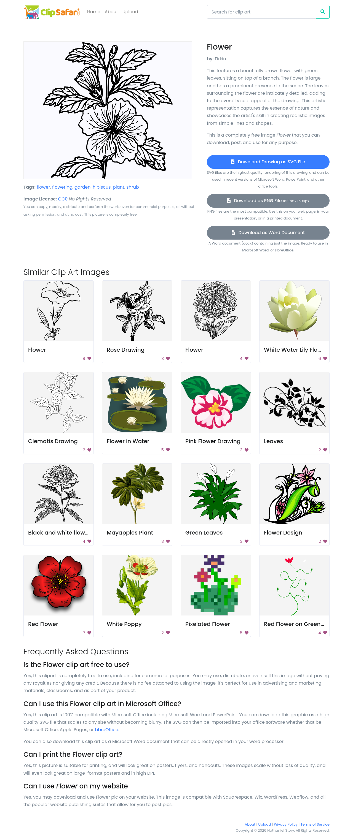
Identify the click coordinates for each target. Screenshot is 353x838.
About (111, 12)
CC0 (63, 199)
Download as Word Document (268, 232)
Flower (37, 350)
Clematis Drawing (53, 441)
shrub (132, 187)
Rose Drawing (126, 350)
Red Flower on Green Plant (300, 624)
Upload (130, 12)
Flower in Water (128, 441)
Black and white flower (59, 532)
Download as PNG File (268, 200)
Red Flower (43, 624)
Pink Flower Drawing (212, 441)
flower (43, 187)
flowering (62, 187)
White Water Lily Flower (296, 350)
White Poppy (124, 624)
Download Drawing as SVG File (268, 162)
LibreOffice (106, 729)
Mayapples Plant (130, 532)
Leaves (273, 441)
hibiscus (102, 187)
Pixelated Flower (207, 624)
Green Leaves (204, 532)
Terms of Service (315, 824)
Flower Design (283, 532)
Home (93, 12)
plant (118, 187)
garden (82, 187)
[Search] (261, 12)
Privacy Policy (286, 824)
